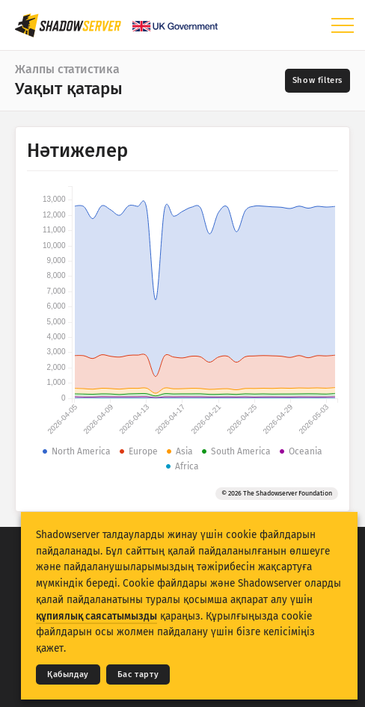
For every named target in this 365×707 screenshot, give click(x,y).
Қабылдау (68, 674)
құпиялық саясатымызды (96, 616)
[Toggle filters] (317, 81)
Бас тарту (138, 674)
